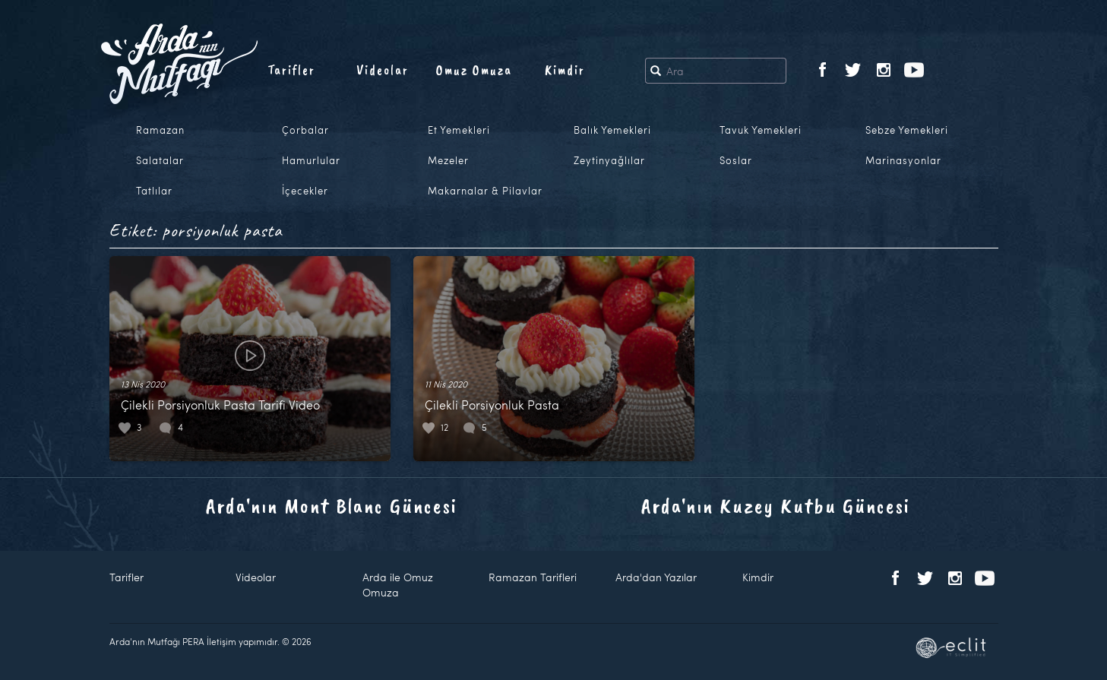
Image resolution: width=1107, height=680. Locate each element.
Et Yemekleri (459, 130)
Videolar (382, 70)
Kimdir (565, 70)
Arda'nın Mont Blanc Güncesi (331, 505)
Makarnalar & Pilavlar (485, 191)
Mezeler (448, 160)
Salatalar (160, 160)
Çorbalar (305, 130)
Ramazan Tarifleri (533, 577)
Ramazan (160, 130)
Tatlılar (154, 191)
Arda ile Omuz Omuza (397, 584)
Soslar (736, 160)
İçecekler (305, 191)
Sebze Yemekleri (906, 130)
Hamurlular (311, 160)
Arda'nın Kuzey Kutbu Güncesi (775, 505)
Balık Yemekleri (612, 130)
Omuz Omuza (474, 70)
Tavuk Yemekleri (761, 130)
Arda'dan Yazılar (656, 577)
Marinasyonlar (903, 160)
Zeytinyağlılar (609, 160)
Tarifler (291, 70)
